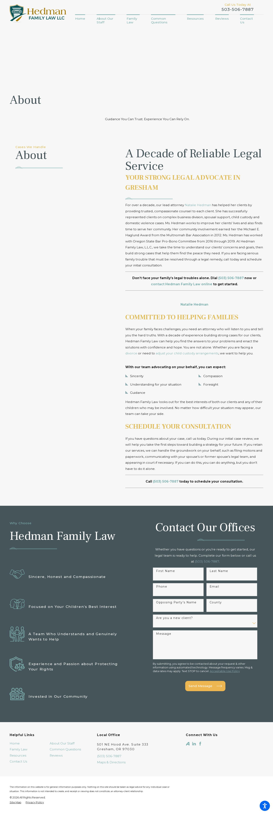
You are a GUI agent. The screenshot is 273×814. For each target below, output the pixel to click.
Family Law (18, 749)
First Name (165, 571)
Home (15, 743)
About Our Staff (62, 743)
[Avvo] (188, 744)
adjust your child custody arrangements (187, 353)
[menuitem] (83, 19)
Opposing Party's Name (176, 602)
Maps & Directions (111, 762)
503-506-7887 (238, 9)
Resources (18, 755)
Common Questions (65, 749)
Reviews (56, 755)
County (216, 602)
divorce (131, 353)
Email (214, 586)
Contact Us (18, 761)
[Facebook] (200, 744)
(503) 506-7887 (109, 756)
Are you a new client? (174, 618)
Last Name (219, 571)
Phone (161, 586)
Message (163, 634)
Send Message (205, 686)
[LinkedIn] (194, 744)
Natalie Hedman (198, 205)
